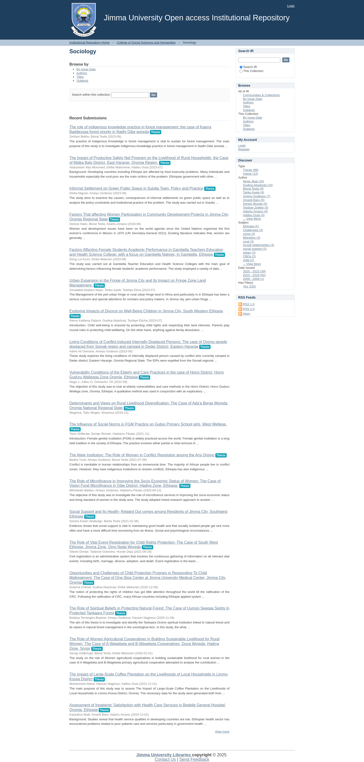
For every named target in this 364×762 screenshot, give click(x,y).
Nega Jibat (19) (253, 181)
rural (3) (248, 241)
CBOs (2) (249, 256)
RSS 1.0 (248, 304)
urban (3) (249, 252)
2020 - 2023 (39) (254, 271)
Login (291, 6)
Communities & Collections (261, 95)
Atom (246, 313)
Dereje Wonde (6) (255, 204)
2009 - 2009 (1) (253, 279)
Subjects (82, 80)
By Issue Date (86, 69)
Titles (80, 77)
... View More (252, 218)
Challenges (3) (253, 230)
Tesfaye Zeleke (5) (255, 207)
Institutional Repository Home (89, 42)
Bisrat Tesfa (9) (253, 188)
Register (244, 149)
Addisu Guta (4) (254, 215)
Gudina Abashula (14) (258, 185)
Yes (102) (249, 286)
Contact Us (165, 759)
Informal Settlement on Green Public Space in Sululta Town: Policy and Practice (136, 188)
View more (222, 731)
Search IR (248, 67)
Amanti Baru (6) (254, 200)
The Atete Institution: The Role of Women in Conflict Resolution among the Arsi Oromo (141, 455)
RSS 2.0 (248, 309)
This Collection (251, 71)
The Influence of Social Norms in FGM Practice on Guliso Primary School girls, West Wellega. (148, 424)
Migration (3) (251, 237)
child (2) (248, 260)
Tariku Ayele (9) (253, 192)
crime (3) (249, 234)
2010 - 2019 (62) (254, 275)
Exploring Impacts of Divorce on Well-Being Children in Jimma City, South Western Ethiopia (146, 311)
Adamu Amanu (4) (255, 211)
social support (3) (255, 249)
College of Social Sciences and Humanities (146, 42)
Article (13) (250, 173)
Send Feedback (194, 759)
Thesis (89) (250, 170)
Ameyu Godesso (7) (257, 196)
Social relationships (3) (258, 245)
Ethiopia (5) (251, 226)
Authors (82, 73)
